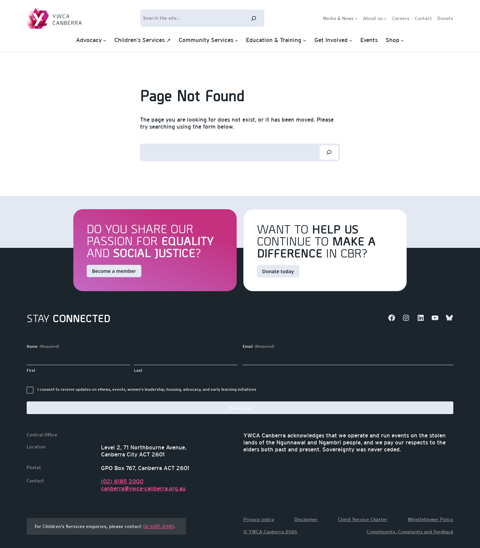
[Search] (253, 18)
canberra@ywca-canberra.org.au (143, 488)
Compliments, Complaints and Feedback (410, 531)
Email (258, 346)
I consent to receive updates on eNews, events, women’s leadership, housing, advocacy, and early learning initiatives (146, 389)
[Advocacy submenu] (104, 40)
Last (138, 370)
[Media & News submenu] (356, 18)
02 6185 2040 (158, 526)
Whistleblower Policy (430, 519)
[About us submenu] (385, 18)
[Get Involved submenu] (350, 40)
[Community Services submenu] (236, 40)
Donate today (278, 271)
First (31, 370)
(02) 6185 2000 (122, 481)
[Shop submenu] (402, 40)
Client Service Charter (362, 519)
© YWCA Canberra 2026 (270, 531)
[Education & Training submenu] (304, 40)
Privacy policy (258, 519)
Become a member (114, 271)
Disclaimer (306, 519)
